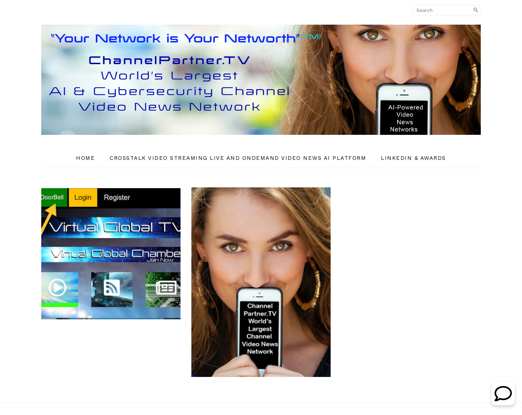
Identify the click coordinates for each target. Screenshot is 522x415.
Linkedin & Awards (413, 158)
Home (85, 158)
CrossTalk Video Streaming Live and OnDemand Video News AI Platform (238, 158)
